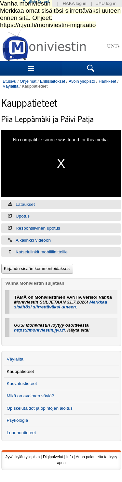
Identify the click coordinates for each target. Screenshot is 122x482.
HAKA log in (75, 3)
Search (91, 68)
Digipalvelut (53, 457)
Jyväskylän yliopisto (23, 457)
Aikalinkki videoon (33, 240)
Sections (31, 68)
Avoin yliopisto (82, 81)
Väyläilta (10, 86)
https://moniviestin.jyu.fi (39, 330)
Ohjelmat (28, 81)
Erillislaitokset (52, 81)
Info (69, 457)
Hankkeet (107, 81)
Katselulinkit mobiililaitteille (42, 251)
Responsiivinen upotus (38, 228)
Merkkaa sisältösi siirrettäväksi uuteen (60, 304)
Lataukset (25, 204)
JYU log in (106, 3)
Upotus (23, 216)
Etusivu (9, 81)
